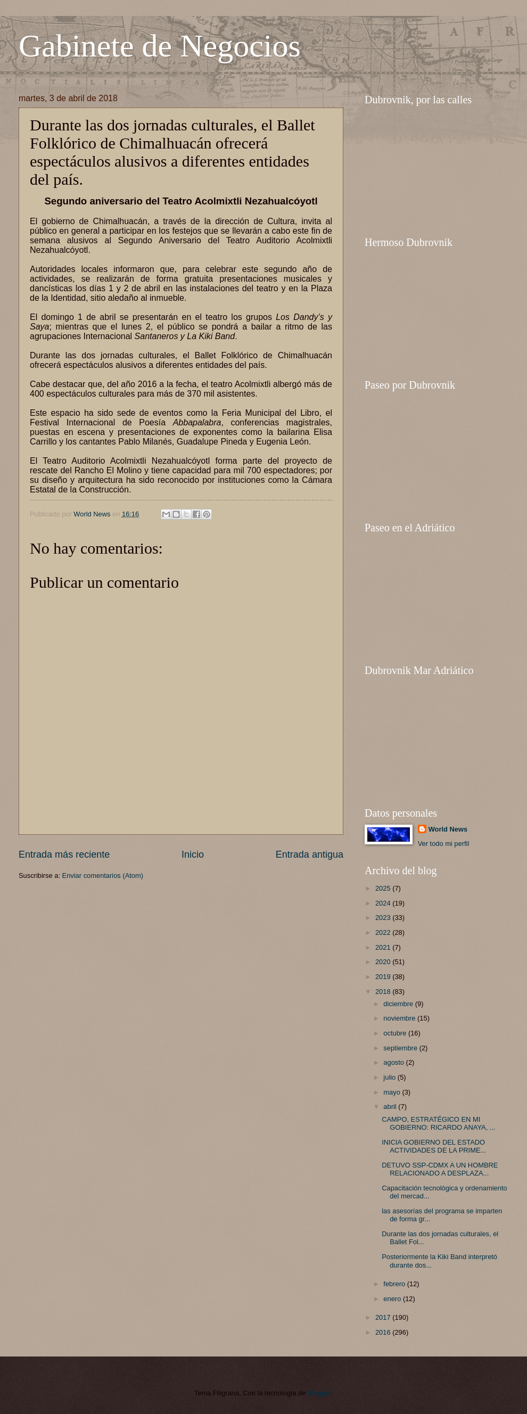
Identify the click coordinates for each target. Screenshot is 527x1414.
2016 (383, 1332)
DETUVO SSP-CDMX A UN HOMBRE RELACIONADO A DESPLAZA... (440, 1169)
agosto (394, 1062)
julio (390, 1077)
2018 (383, 992)
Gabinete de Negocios (160, 45)
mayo (392, 1092)
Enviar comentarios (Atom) (102, 875)
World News (448, 829)
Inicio (193, 854)
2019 (383, 977)
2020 (383, 962)
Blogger (319, 1393)
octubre (395, 1033)
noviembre (400, 1018)
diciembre (399, 1004)
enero (393, 1299)
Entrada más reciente (64, 854)
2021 (383, 947)
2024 (383, 903)
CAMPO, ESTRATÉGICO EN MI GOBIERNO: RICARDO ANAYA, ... (438, 1123)
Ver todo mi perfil (444, 844)
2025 (383, 888)
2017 (383, 1317)
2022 (383, 932)
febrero (395, 1284)
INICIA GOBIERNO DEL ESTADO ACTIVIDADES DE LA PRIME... (434, 1146)
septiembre (401, 1048)
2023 (383, 918)
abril (390, 1107)
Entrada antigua (309, 854)
